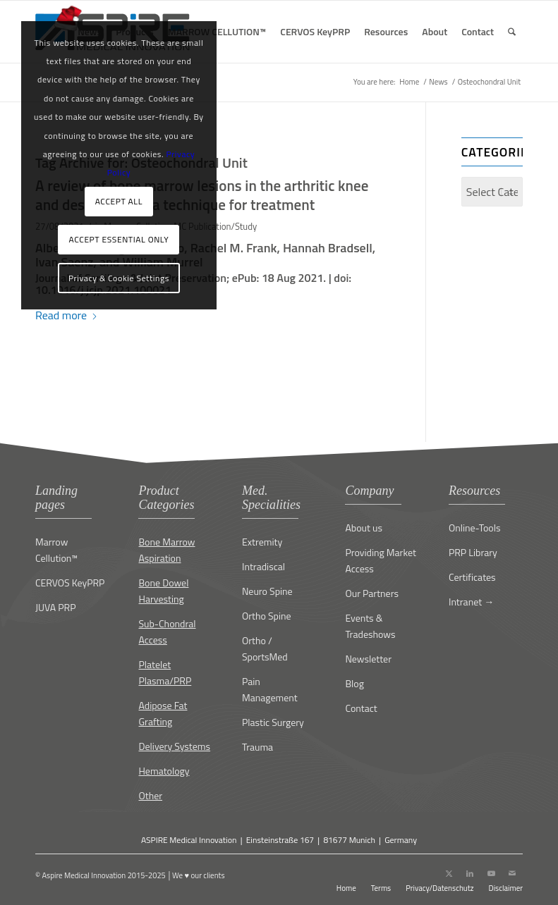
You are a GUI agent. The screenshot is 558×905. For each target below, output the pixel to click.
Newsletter (368, 658)
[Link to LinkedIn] (469, 873)
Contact (361, 708)
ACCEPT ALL (118, 201)
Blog (354, 683)
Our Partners (372, 593)
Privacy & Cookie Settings (118, 278)
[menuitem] (217, 32)
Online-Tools (475, 527)
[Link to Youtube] (491, 873)
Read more (66, 315)
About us (363, 527)
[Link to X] (448, 873)
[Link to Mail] (512, 873)
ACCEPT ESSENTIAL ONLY (119, 239)
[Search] (512, 32)
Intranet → (471, 601)
